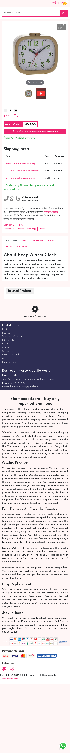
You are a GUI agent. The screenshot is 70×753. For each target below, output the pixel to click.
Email (42, 229)
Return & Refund (10, 355)
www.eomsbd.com (9, 679)
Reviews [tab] (37, 241)
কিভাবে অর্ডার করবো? (19, 138)
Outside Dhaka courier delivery (22, 171)
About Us (7, 358)
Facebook (9, 229)
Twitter (20, 229)
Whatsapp (32, 229)
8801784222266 (18, 383)
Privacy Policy (8, 340)
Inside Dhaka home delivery (20, 164)
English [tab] (11, 241)
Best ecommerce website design (27, 370)
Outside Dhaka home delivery (21, 178)
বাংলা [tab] (24, 241)
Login (5, 329)
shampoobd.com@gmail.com (23, 387)
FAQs (5, 344)
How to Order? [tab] (16, 247)
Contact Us (7, 351)
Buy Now (30, 124)
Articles (5, 347)
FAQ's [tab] (51, 241)
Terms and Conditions (12, 336)
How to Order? (9, 362)
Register (6, 333)
